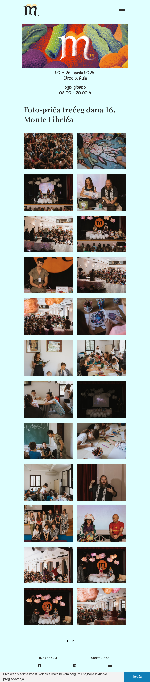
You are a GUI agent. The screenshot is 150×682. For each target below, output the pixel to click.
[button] (26, 679)
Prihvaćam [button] (136, 676)
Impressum (48, 658)
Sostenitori (101, 658)
